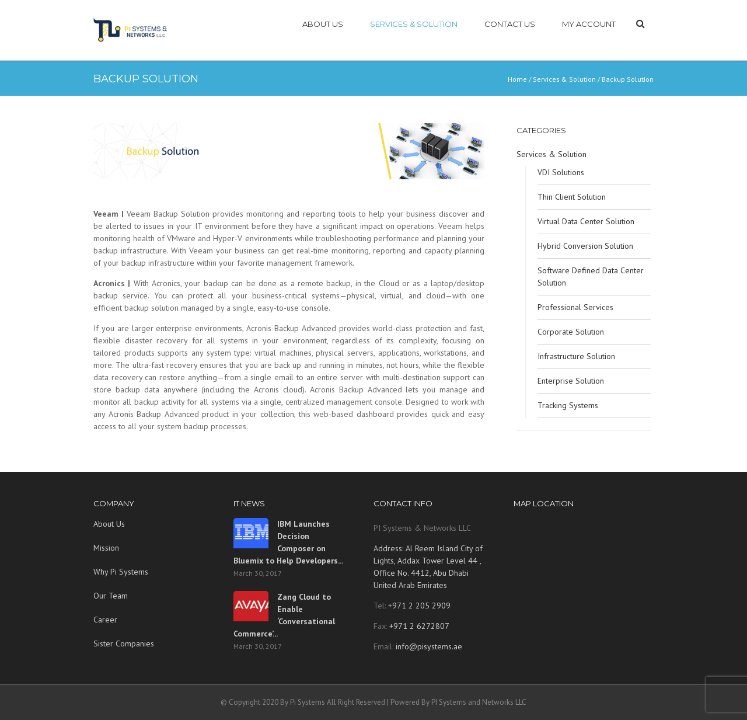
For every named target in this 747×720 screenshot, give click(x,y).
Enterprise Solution (570, 380)
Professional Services (575, 307)
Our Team (110, 595)
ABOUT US (322, 24)
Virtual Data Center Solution (585, 221)
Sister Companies (123, 643)
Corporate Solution (570, 331)
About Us (109, 524)
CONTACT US (509, 24)
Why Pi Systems (120, 571)
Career (105, 619)
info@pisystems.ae (429, 646)
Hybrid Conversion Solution (585, 246)
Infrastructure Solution (576, 356)
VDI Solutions (560, 172)
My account (589, 24)
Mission (106, 547)
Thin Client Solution (571, 197)
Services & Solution (564, 79)
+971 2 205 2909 (418, 605)
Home (517, 79)
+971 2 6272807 (418, 626)
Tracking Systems (567, 405)
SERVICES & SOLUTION (414, 24)
